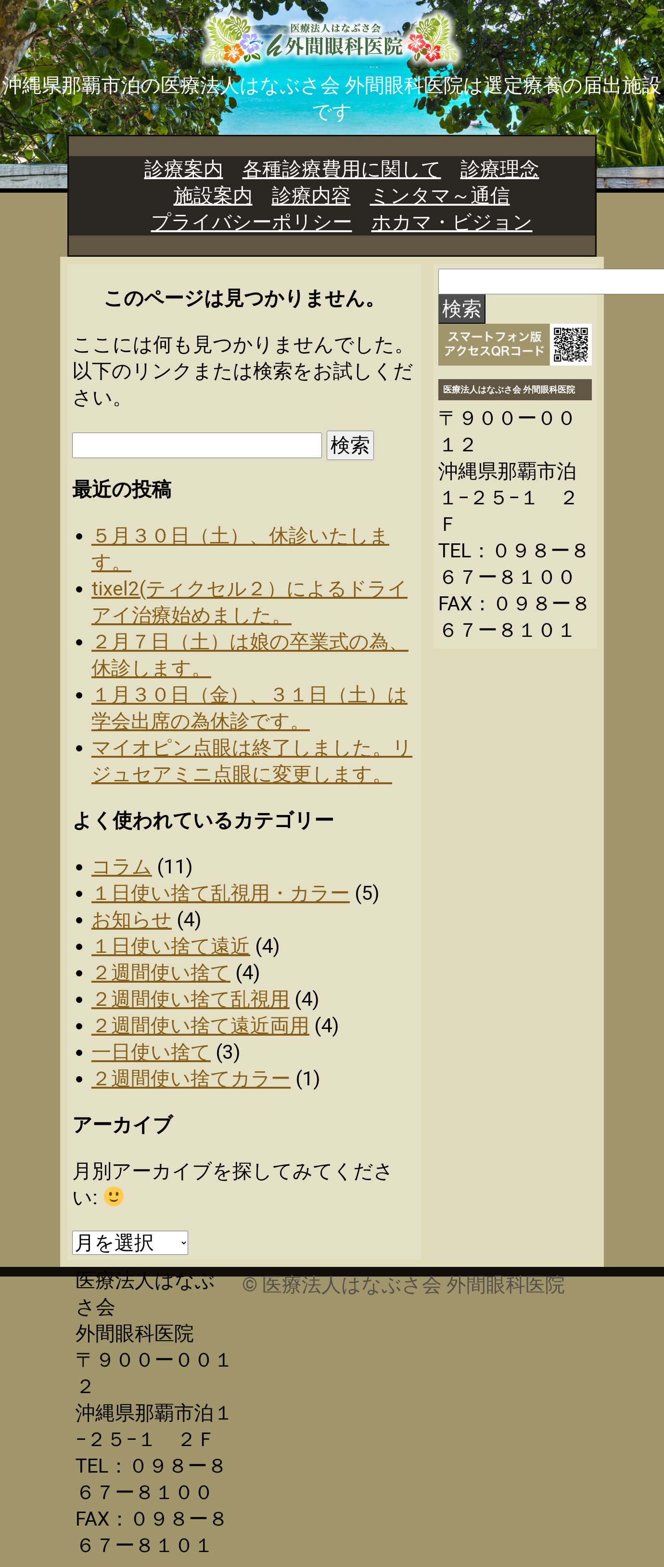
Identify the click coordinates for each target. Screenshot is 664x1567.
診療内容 (311, 195)
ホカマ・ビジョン (452, 222)
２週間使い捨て (160, 972)
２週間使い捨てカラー (191, 1078)
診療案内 (183, 169)
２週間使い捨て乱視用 (190, 999)
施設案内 (213, 195)
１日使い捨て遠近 (170, 946)
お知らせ (131, 919)
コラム (121, 866)
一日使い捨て (151, 1052)
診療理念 (499, 169)
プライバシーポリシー (251, 222)
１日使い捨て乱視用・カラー (220, 893)
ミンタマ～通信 (440, 195)
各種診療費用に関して (342, 169)
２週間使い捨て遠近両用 (200, 1025)
